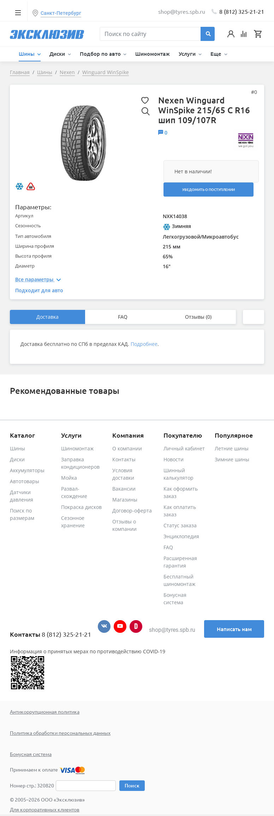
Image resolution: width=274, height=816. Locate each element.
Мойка (69, 477)
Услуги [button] (188, 53)
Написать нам (234, 628)
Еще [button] (216, 53)
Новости (173, 459)
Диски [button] (57, 53)
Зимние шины (232, 459)
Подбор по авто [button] (101, 53)
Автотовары (24, 481)
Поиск (132, 785)
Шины (17, 448)
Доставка (47, 316)
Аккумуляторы (27, 470)
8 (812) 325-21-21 (241, 11)
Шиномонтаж (152, 53)
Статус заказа (180, 525)
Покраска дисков (81, 507)
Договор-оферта (132, 510)
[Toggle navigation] (18, 12)
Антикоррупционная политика (44, 711)
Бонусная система (31, 754)
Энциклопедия (181, 536)
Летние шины (232, 448)
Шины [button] (27, 53)
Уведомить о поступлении (208, 189)
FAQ (122, 316)
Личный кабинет (184, 448)
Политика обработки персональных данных (60, 733)
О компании (127, 448)
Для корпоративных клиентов (44, 809)
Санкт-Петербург (61, 13)
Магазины (124, 499)
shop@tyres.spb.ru (172, 629)
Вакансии (124, 488)
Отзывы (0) (198, 316)
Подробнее (144, 344)
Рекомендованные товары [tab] (64, 390)
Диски (17, 459)
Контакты (124, 459)
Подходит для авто (39, 290)
